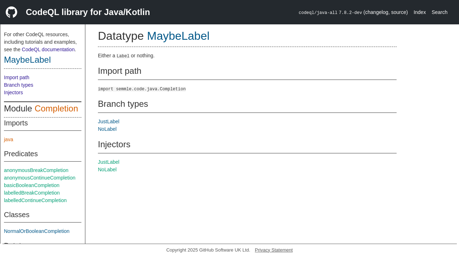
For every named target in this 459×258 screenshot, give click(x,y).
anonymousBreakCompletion (36, 170)
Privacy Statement (274, 250)
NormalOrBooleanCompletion (37, 231)
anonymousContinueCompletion (39, 178)
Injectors (13, 92)
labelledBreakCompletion (32, 193)
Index (419, 12)
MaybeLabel (27, 59)
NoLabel (107, 129)
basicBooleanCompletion (32, 185)
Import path (16, 77)
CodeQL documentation (48, 49)
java (8, 139)
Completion (56, 108)
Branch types (18, 85)
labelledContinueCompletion (35, 200)
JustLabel (108, 121)
